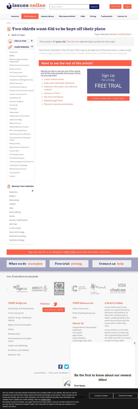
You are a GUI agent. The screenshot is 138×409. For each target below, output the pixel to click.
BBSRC (11, 56)
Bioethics (13, 192)
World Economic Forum (18, 169)
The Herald (13, 105)
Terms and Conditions (58, 373)
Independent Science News (19, 116)
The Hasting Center (16, 154)
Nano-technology (16, 232)
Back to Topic (16, 34)
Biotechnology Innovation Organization (18, 60)
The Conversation (15, 72)
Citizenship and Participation (21, 308)
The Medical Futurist (16, 158)
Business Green (15, 69)
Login (127, 6)
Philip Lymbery (14, 143)
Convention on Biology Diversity (21, 80)
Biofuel (12, 196)
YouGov (12, 176)
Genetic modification (18, 220)
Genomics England (16, 101)
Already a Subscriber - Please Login (108, 98)
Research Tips (14, 354)
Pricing (93, 16)
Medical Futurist (15, 123)
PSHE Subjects (30, 16)
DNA (11, 208)
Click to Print (21, 41)
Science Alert (14, 151)
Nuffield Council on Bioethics (20, 134)
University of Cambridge (18, 165)
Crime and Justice (16, 313)
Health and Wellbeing (17, 345)
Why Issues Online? (67, 16)
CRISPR (12, 204)
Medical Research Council (18, 127)
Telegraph (13, 109)
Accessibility (39, 373)
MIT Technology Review (18, 130)
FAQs (83, 16)
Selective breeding (17, 236)
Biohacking (14, 200)
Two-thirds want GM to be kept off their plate (29, 23)
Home (9, 23)
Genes (12, 216)
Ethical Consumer (15, 83)
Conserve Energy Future (18, 76)
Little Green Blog (15, 119)
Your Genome (14, 172)
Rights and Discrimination (19, 324)
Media (11, 329)
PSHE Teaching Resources (84, 313)
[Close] (135, 343)
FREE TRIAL (70, 252)
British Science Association (19, 65)
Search (94, 6)
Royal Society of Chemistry (19, 147)
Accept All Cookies (101, 396)
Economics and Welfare (18, 350)
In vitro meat (15, 228)
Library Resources (80, 308)
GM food (13, 224)
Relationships (14, 334)
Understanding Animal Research (21, 161)
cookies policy (46, 399)
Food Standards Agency (18, 87)
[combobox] (70, 6)
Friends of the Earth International (21, 90)
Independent (14, 112)
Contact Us (122, 16)
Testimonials (106, 16)
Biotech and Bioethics (120, 34)
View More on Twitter (53, 309)
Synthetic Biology (16, 240)
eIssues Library (47, 16)
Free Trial (115, 6)
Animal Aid (13, 52)
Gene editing (15, 212)
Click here (71, 41)
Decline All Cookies (125, 396)
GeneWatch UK (15, 98)
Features (15, 16)
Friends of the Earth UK (17, 94)
